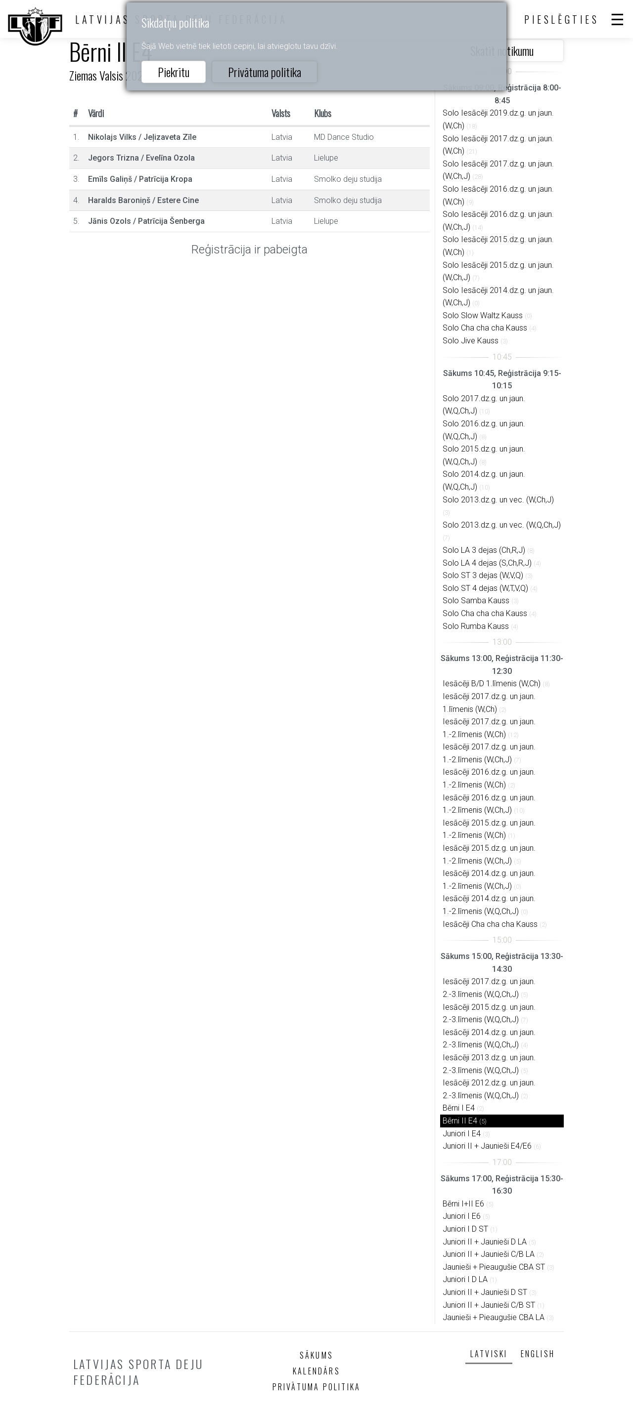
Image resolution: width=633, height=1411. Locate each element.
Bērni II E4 (460, 1120)
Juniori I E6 (462, 1216)
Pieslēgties (561, 19)
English (538, 1354)
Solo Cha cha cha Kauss (485, 327)
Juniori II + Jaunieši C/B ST (489, 1305)
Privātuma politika (264, 72)
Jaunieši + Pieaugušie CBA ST (494, 1267)
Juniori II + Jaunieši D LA (485, 1241)
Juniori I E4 (462, 1133)
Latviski (489, 1354)
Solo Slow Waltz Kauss (483, 315)
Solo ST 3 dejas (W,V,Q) (483, 575)
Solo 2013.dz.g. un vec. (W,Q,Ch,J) (502, 525)
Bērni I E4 (459, 1108)
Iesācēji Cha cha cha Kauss (490, 924)
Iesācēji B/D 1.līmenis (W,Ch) (492, 683)
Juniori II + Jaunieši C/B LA (489, 1254)
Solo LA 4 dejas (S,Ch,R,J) (487, 563)
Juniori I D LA (465, 1279)
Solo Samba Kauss (476, 600)
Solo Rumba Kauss (476, 626)
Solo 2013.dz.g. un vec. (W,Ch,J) (498, 499)
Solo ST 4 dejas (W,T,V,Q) (485, 588)
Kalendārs (316, 1371)
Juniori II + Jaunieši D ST (485, 1292)
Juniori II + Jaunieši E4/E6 (487, 1146)
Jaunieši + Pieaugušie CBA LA (493, 1317)
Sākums (316, 1355)
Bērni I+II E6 (463, 1203)
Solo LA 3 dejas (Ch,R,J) (484, 550)
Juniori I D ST (465, 1229)
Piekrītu (173, 72)
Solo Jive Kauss (470, 340)
